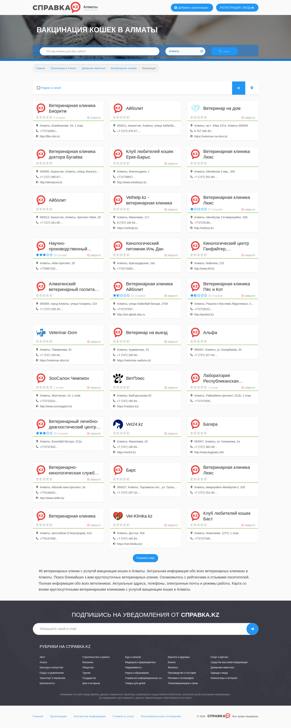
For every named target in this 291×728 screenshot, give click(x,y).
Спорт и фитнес (219, 659)
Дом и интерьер (91, 685)
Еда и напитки (133, 659)
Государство (89, 680)
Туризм (86, 675)
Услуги (43, 665)
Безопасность (47, 685)
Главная (38, 718)
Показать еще (145, 560)
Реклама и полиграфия (181, 680)
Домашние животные (222, 670)
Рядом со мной (51, 90)
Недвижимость (133, 670)
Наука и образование (137, 675)
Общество (88, 670)
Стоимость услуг (123, 718)
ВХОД (248, 7)
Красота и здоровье (179, 659)
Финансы (173, 670)
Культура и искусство (51, 670)
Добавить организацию (191, 7)
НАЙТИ (226, 53)
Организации (58, 718)
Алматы (90, 7)
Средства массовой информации (229, 665)
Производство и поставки (182, 675)
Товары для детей (135, 685)
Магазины (87, 665)
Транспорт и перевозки (52, 680)
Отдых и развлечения (52, 675)
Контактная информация (90, 718)
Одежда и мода (219, 675)
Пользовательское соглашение (161, 718)
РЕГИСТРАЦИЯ (230, 7)
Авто (42, 659)
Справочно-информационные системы (146, 680)
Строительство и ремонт (96, 659)
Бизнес (172, 665)
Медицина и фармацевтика (140, 665)
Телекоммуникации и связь (183, 685)
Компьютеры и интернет (224, 680)
